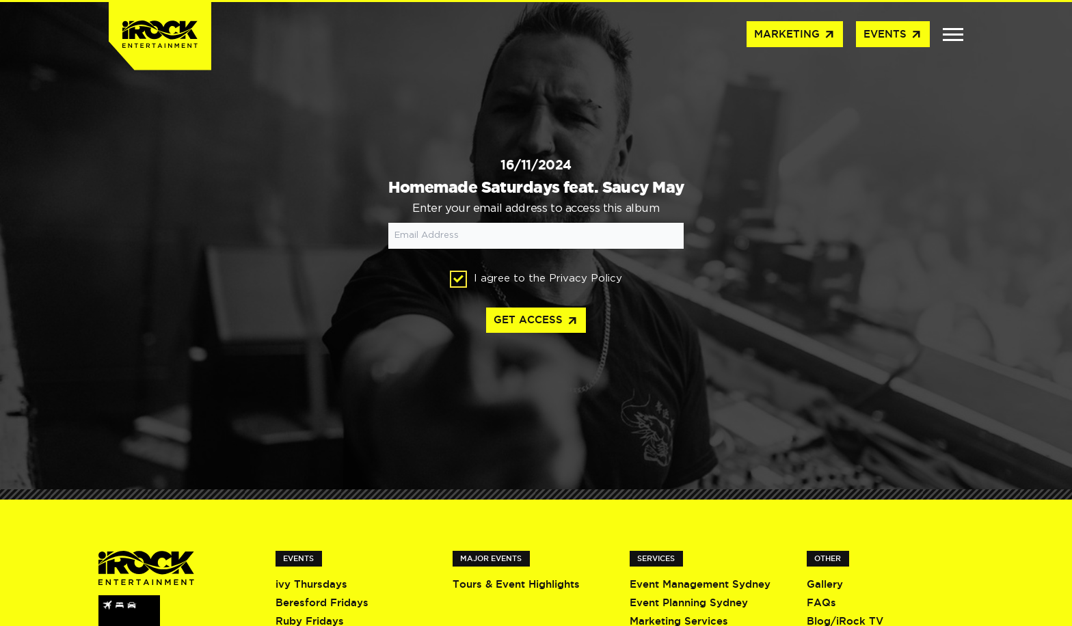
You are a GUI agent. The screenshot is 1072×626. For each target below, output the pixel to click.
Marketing (794, 34)
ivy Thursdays (311, 584)
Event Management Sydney (700, 584)
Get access (536, 321)
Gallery (825, 584)
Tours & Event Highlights (516, 584)
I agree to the (536, 279)
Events (892, 34)
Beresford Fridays (322, 602)
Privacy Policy (585, 278)
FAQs (821, 602)
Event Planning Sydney (689, 602)
